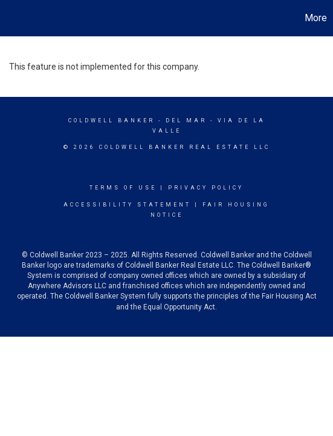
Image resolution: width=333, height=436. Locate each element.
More (316, 18)
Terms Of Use (123, 188)
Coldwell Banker (111, 120)
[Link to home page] (11, 18)
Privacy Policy (206, 188)
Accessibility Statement (127, 205)
